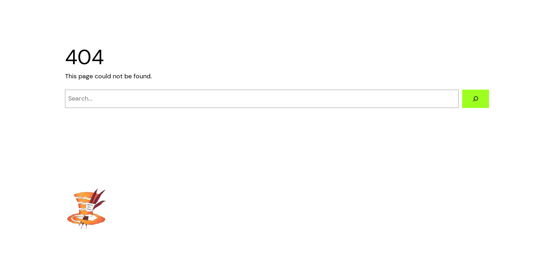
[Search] (475, 99)
